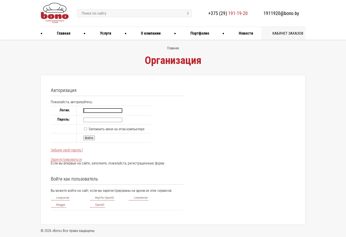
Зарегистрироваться (66, 159)
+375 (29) (228, 13)
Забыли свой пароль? (67, 150)
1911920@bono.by (281, 13)
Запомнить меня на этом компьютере (116, 129)
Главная (62, 33)
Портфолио (198, 33)
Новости (244, 33)
